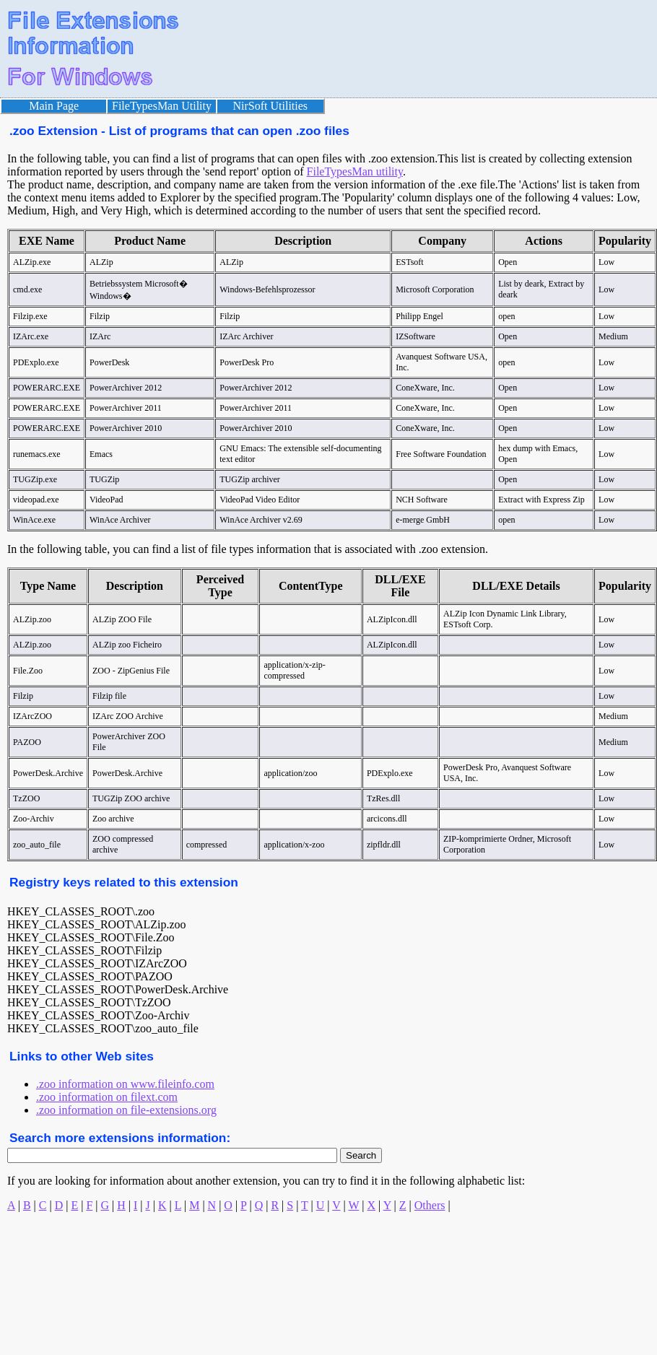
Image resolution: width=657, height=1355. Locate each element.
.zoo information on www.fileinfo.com (125, 1084)
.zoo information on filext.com (107, 1097)
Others (429, 1205)
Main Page (54, 106)
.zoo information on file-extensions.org (126, 1110)
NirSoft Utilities (270, 106)
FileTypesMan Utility (162, 106)
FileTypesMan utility (355, 171)
